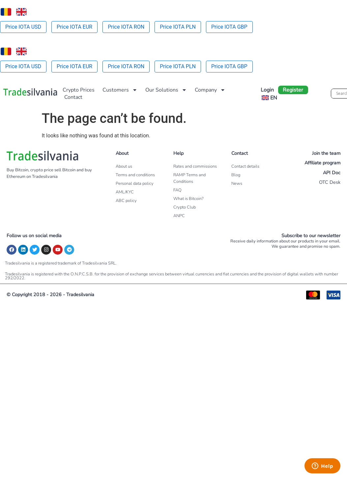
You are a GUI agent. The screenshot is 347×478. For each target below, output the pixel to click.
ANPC (179, 216)
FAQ (177, 190)
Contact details (245, 166)
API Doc (331, 172)
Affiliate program (322, 162)
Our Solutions (166, 90)
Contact (73, 97)
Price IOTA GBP (229, 27)
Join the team (326, 153)
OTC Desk (329, 182)
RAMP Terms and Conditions (189, 178)
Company (210, 90)
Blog (235, 175)
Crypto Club (184, 207)
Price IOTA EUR (74, 27)
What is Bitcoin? (188, 199)
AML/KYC (125, 192)
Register (293, 90)
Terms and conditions (135, 175)
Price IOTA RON (126, 27)
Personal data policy (135, 183)
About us (124, 166)
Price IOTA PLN (178, 27)
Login (267, 90)
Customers (119, 90)
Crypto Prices (79, 90)
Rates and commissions (195, 166)
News (236, 183)
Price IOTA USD (23, 27)
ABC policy (126, 201)
